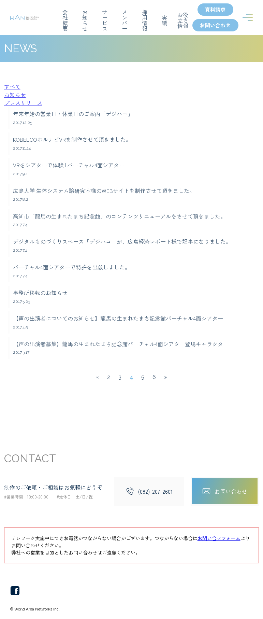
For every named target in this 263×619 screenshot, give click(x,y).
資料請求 (215, 9)
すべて (12, 87)
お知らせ (85, 19)
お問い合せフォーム (219, 538)
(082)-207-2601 (155, 492)
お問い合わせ (215, 25)
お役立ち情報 (182, 20)
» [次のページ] (165, 377)
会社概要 (65, 19)
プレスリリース (23, 103)
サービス (104, 19)
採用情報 (144, 19)
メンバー (124, 19)
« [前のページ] (97, 377)
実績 (164, 20)
